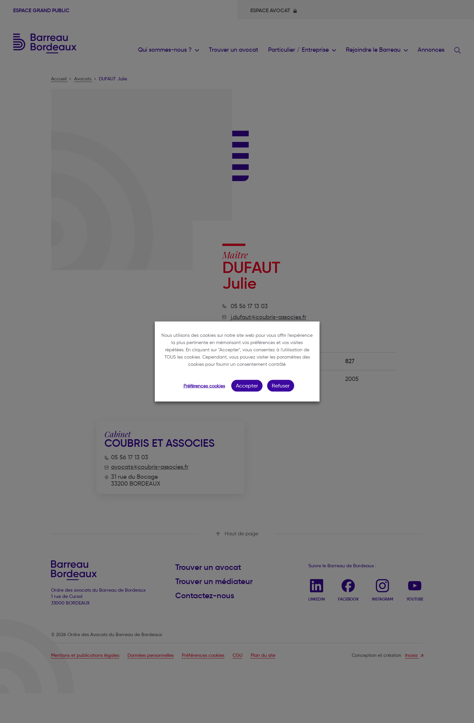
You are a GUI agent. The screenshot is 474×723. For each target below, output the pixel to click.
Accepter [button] (247, 386)
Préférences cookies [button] (204, 386)
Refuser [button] (281, 386)
